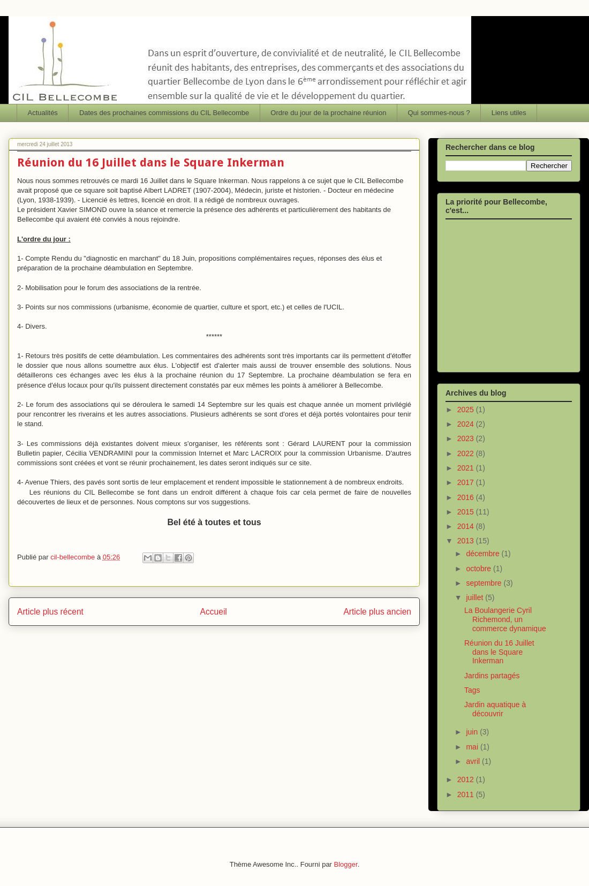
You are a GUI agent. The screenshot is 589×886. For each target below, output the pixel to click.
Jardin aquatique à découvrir (495, 709)
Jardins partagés (492, 675)
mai (473, 747)
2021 (466, 468)
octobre (479, 568)
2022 (466, 453)
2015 (466, 512)
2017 (466, 482)
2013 (466, 540)
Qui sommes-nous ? (438, 113)
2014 (466, 526)
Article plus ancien (377, 611)
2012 (466, 779)
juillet (475, 597)
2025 (466, 409)
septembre (484, 583)
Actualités (43, 113)
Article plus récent (50, 611)
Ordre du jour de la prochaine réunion (328, 113)
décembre (483, 553)
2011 (466, 794)
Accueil (213, 611)
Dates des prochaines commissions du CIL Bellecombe (164, 113)
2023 (466, 438)
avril (474, 761)
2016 (466, 497)
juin (473, 732)
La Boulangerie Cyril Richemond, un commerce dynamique (505, 619)
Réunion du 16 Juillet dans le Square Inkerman (499, 652)
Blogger (346, 864)
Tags (472, 690)
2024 (466, 424)
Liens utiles (509, 113)
